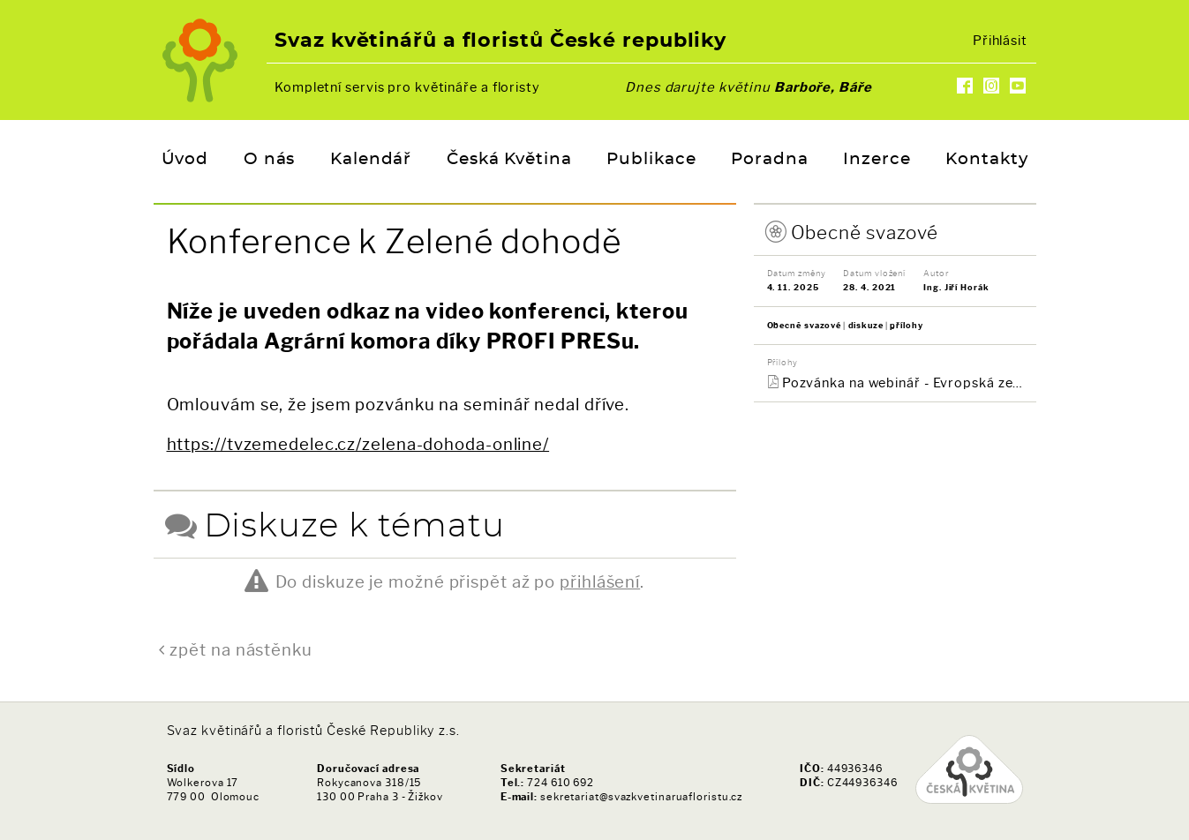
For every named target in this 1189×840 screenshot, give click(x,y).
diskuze (866, 325)
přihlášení (600, 582)
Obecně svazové (865, 232)
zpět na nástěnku (240, 650)
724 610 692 (560, 782)
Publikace (651, 160)
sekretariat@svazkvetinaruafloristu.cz (641, 797)
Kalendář (370, 160)
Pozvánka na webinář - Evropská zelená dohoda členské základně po (902, 383)
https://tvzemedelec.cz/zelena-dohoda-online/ (358, 444)
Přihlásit (1000, 41)
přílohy (906, 325)
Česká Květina (509, 160)
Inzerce (876, 160)
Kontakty (986, 160)
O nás (270, 160)
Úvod (185, 160)
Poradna (769, 160)
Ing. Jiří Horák (956, 287)
